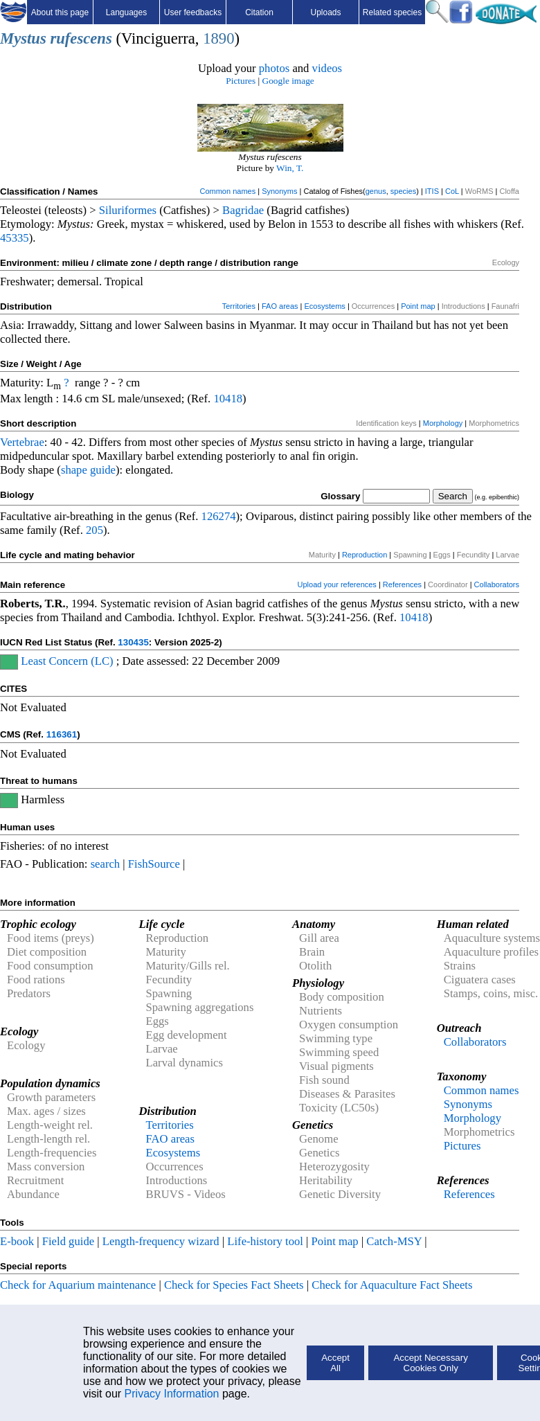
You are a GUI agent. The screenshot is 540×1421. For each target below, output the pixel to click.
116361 (61, 734)
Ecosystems (325, 306)
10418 (227, 398)
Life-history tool (265, 1241)
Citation (259, 12)
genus (376, 191)
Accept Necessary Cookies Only (430, 1362)
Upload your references (337, 584)
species (403, 191)
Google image (288, 80)
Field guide (68, 1241)
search (105, 863)
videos (327, 68)
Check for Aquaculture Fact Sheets (392, 1285)
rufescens (80, 38)
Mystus (23, 38)
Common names (227, 191)
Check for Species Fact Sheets (234, 1285)
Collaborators (496, 584)
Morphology (442, 423)
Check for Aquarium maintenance (78, 1285)
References (402, 584)
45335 (14, 237)
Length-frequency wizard (160, 1241)
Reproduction (364, 555)
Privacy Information (172, 1394)
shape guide (88, 469)
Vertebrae (22, 442)
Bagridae (243, 210)
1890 (218, 38)
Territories (238, 306)
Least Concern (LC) (67, 661)
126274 (218, 516)
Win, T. (289, 168)
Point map (418, 306)
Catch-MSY (394, 1241)
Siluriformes (127, 210)
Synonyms (279, 191)
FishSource (154, 863)
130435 (133, 642)
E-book (17, 1241)
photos (274, 68)
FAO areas (280, 306)
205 (94, 530)
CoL (452, 191)
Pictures (240, 80)
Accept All (335, 1362)
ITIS (432, 191)
